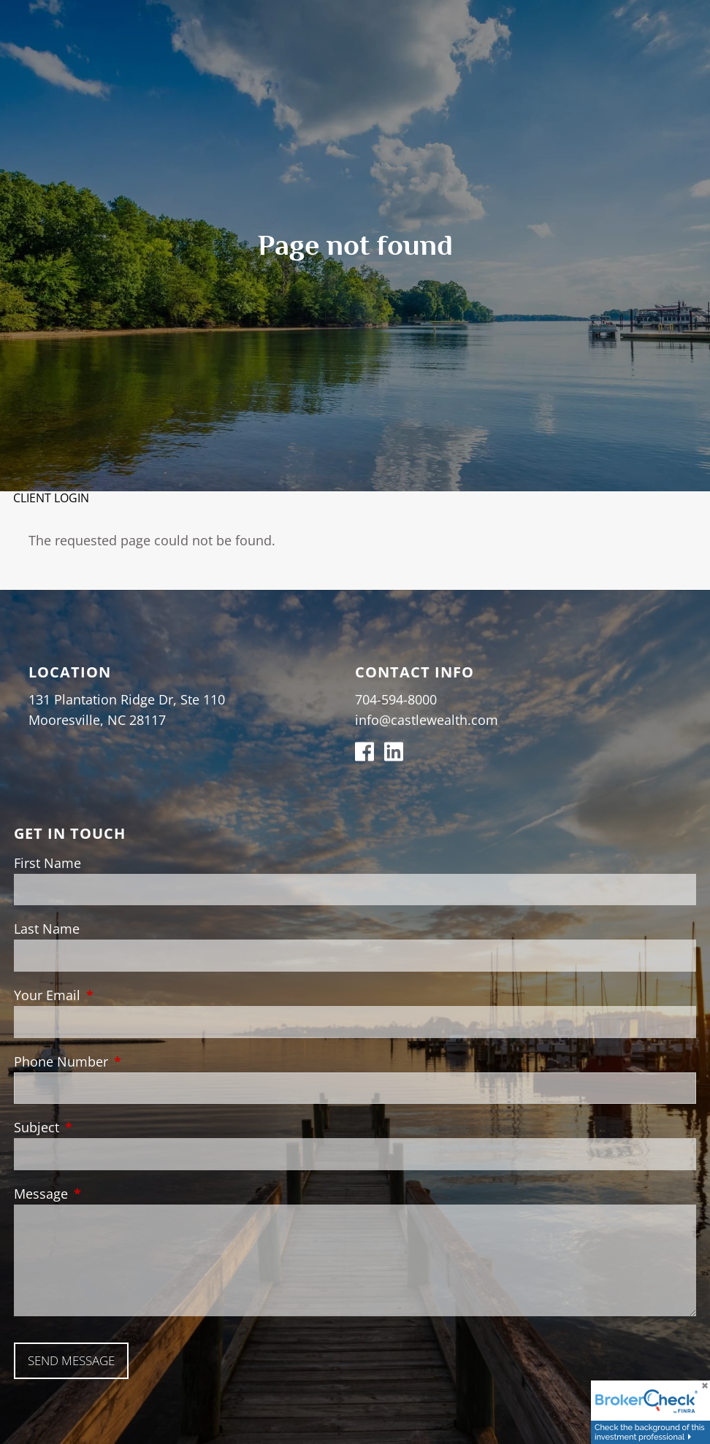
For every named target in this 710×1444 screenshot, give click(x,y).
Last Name (47, 928)
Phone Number (128, 1061)
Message (108, 1193)
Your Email (114, 995)
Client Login (51, 498)
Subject (103, 1127)
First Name (47, 863)
